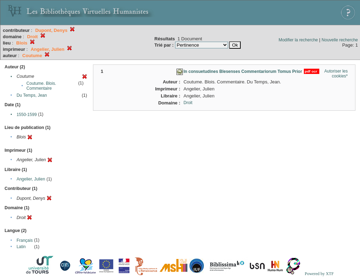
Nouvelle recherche (340, 39)
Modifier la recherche (298, 39)
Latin (21, 246)
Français (24, 240)
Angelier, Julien (30, 179)
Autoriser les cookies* (336, 73)
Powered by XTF (319, 273)
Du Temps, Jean (31, 95)
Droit (188, 102)
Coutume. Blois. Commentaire (41, 86)
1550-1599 (26, 114)
